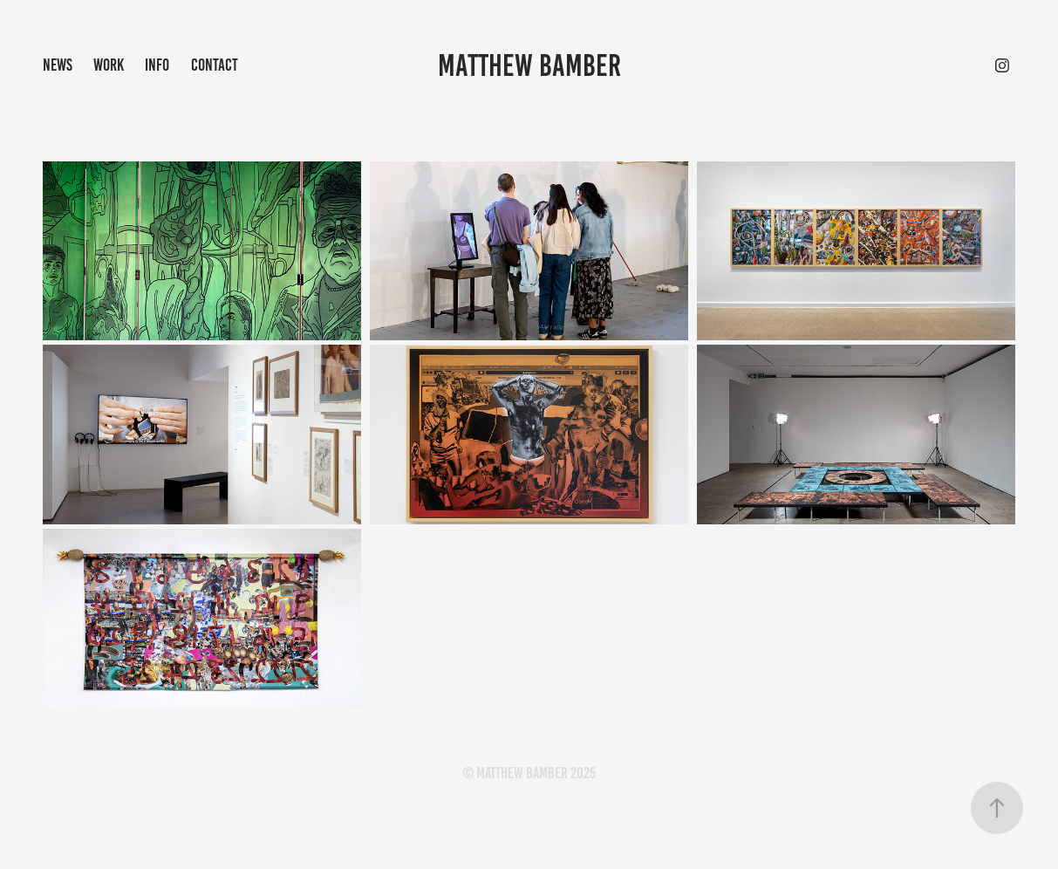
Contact (214, 65)
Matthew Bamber (529, 65)
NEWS (57, 65)
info (157, 65)
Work (108, 65)
